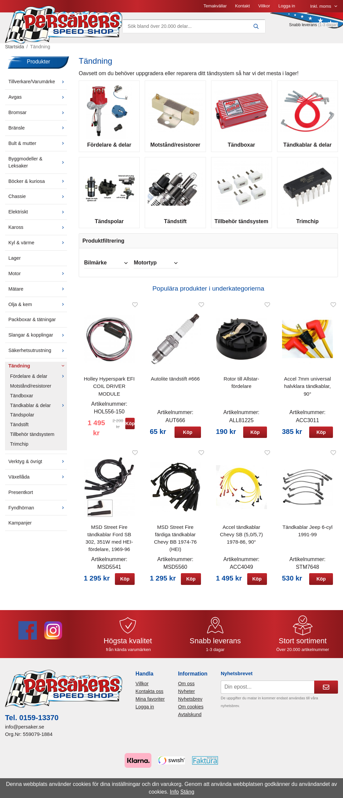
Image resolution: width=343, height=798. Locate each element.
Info (174, 792)
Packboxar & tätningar (32, 324)
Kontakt (173, 8)
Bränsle (37, 132)
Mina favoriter (150, 703)
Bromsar (37, 117)
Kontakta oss (149, 696)
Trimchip (19, 448)
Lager (14, 262)
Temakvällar (146, 8)
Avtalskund (189, 719)
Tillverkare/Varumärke (37, 86)
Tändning (37, 370)
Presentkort (20, 496)
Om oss (186, 688)
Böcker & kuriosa (37, 185)
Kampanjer (20, 527)
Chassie (37, 201)
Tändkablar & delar (38, 409)
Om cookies (190, 711)
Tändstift (19, 429)
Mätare (37, 293)
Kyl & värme (37, 247)
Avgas (37, 101)
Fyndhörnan (37, 512)
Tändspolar (22, 419)
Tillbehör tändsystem (32, 439)
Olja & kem (37, 308)
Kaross (37, 232)
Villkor (195, 8)
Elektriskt (37, 216)
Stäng (187, 792)
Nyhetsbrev (190, 703)
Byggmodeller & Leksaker (37, 167)
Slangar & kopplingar (37, 339)
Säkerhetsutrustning (37, 355)
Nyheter (186, 696)
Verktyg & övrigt (37, 466)
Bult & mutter (37, 148)
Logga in (218, 8)
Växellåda (37, 481)
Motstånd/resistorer (30, 390)
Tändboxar (21, 400)
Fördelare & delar (38, 381)
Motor (37, 278)
